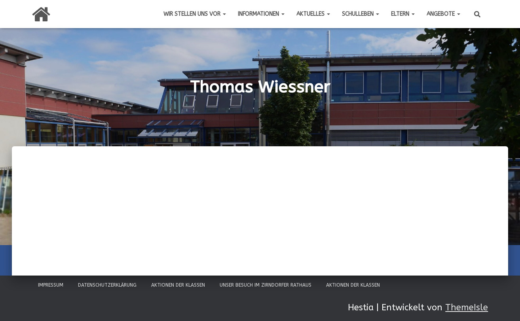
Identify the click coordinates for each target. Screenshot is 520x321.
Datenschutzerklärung (107, 285)
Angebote (443, 14)
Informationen (261, 14)
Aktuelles (313, 14)
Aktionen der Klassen (178, 285)
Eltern (403, 14)
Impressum (50, 285)
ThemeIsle (466, 307)
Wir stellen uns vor (194, 14)
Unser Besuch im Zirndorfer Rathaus (265, 285)
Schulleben (360, 14)
